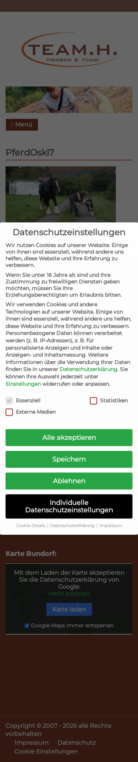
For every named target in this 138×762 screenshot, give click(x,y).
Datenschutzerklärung (88, 362)
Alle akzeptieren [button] (69, 431)
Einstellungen (23, 377)
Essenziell (23, 394)
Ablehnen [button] (69, 474)
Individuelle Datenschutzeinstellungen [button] (69, 499)
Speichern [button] (69, 453)
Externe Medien (31, 405)
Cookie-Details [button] (31, 519)
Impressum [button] (110, 519)
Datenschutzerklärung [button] (73, 519)
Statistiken (109, 394)
